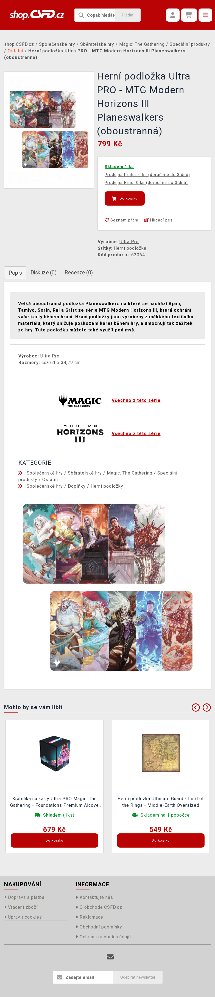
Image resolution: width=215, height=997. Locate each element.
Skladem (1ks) (58, 815)
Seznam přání (121, 220)
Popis (15, 272)
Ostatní (50, 479)
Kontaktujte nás (94, 897)
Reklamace (89, 917)
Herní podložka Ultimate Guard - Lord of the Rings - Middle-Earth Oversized (161, 802)
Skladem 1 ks (119, 166)
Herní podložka (130, 248)
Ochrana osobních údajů (103, 936)
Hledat (127, 15)
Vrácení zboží (21, 907)
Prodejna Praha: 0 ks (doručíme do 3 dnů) (147, 174)
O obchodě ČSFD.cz (99, 907)
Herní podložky (107, 486)
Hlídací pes (158, 220)
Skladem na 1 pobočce (165, 815)
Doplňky (77, 486)
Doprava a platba (24, 897)
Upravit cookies (23, 917)
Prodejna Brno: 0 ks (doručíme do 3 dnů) (146, 182)
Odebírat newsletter (137, 977)
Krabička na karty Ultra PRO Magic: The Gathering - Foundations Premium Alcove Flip (54, 802)
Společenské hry (45, 473)
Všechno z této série (136, 400)
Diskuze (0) (43, 272)
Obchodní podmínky (99, 927)
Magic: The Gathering (129, 473)
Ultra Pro (129, 241)
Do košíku (125, 198)
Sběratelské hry (85, 473)
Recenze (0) (79, 272)
